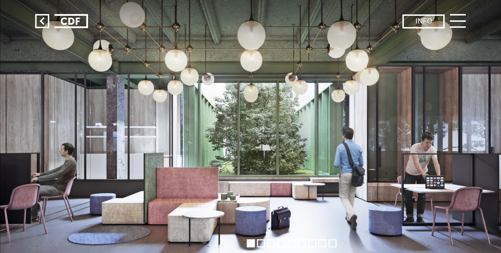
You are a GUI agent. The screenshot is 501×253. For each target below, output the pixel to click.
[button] (251, 243)
